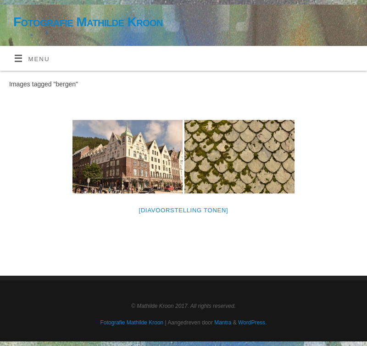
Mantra (222, 322)
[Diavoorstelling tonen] (183, 210)
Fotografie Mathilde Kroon (88, 22)
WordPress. (252, 322)
